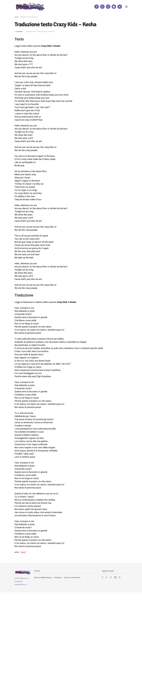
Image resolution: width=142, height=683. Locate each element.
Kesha (23, 552)
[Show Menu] (126, 6)
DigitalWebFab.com (21, 584)
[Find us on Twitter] (108, 6)
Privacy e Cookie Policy (72, 577)
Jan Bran (19, 31)
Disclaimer (58, 577)
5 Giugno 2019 (31, 31)
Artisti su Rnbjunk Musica (43, 577)
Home (16, 17)
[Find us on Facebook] (96, 6)
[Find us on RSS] (119, 6)
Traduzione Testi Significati (29, 17)
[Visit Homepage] (30, 6)
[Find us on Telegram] (114, 6)
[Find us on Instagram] (102, 6)
